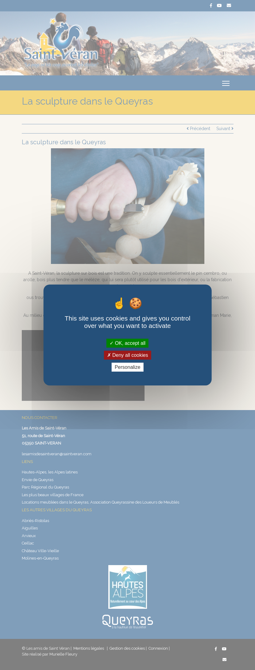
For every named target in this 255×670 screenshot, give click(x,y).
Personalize (128, 367)
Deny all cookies (127, 355)
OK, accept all (127, 342)
